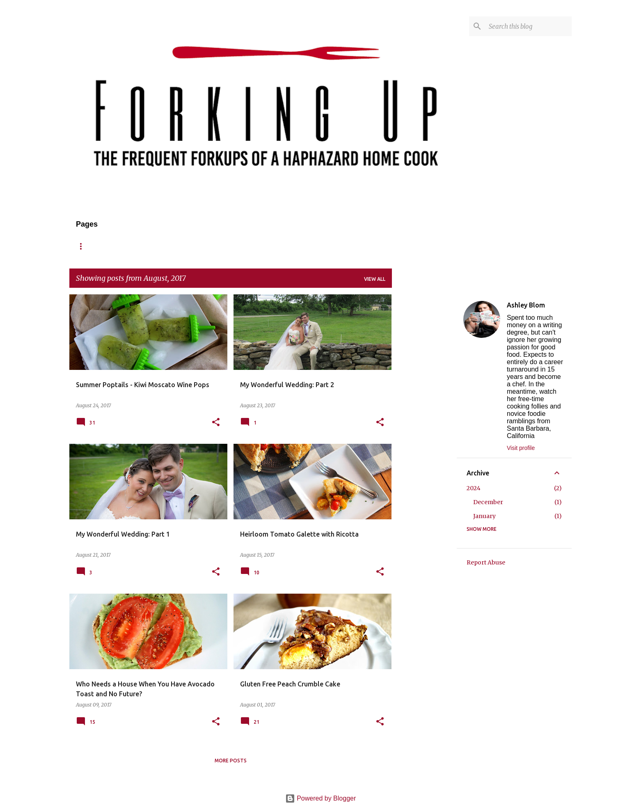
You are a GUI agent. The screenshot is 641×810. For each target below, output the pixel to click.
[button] (216, 422)
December (488, 502)
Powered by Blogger (320, 798)
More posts (231, 760)
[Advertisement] (424, 417)
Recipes (156, 246)
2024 (474, 488)
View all (374, 279)
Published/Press (291, 246)
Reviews (196, 246)
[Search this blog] (528, 26)
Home (84, 246)
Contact (238, 246)
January (484, 516)
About (119, 246)
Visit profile (521, 448)
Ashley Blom (526, 305)
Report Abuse (486, 562)
